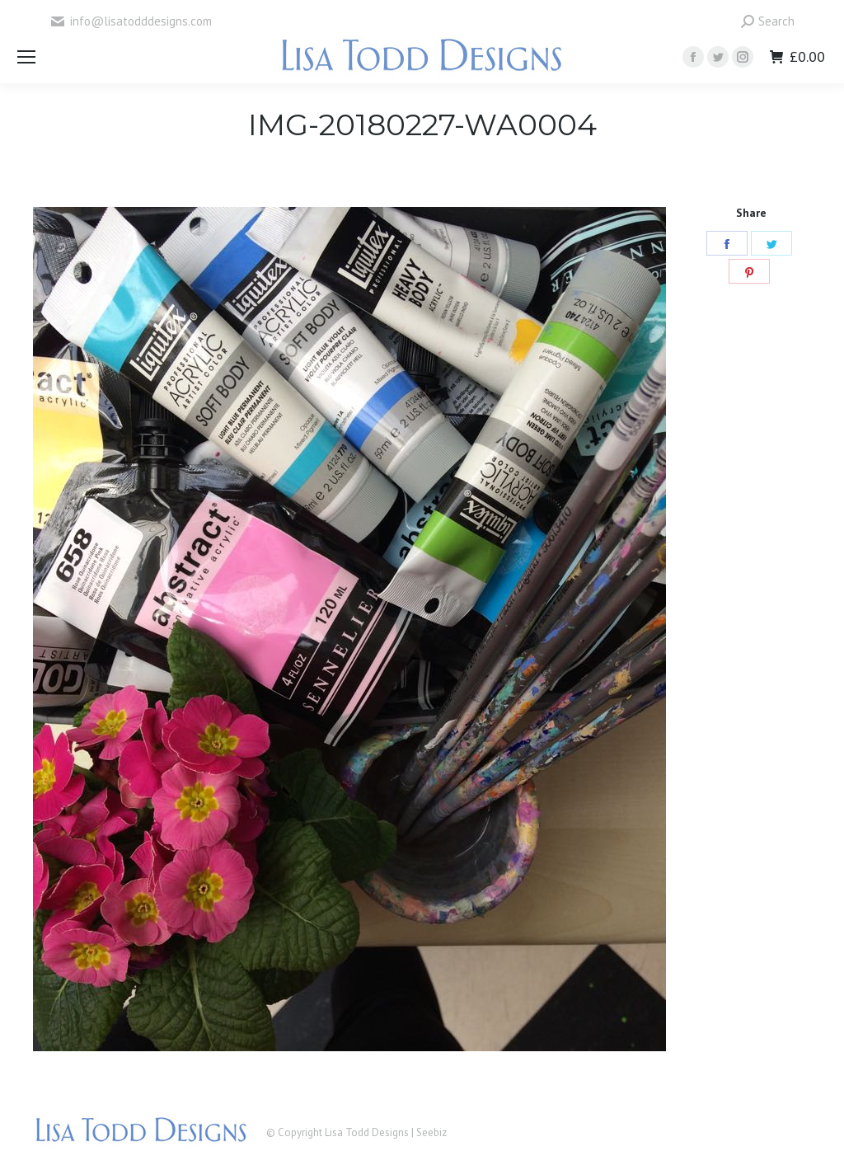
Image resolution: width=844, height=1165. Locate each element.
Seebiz (431, 1132)
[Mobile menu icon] (26, 57)
